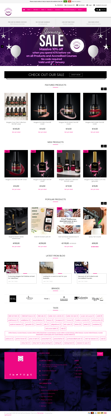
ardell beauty (13, 321)
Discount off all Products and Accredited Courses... (88, 277)
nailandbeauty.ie (47, 381)
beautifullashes (38, 321)
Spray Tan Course (95, 237)
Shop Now (75, 75)
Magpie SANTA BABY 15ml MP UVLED (94, 123)
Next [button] (109, 46)
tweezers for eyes (83, 344)
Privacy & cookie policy (48, 395)
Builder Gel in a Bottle (56, 317)
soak (103, 340)
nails (63, 330)
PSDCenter (40, 414)
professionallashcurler (74, 340)
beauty (50, 321)
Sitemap (43, 407)
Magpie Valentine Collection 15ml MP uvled (68, 180)
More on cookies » (76, 1)
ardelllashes (25, 321)
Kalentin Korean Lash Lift (42, 237)
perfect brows (21, 340)
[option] (55, 46)
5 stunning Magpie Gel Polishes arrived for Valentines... (21, 277)
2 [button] (53, 64)
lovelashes (97, 325)
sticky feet (25, 344)
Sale (28, 9)
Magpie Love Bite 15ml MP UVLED (16, 180)
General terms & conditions (49, 391)
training (58, 344)
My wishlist (79, 375)
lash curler (68, 325)
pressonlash (46, 340)
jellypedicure (56, 325)
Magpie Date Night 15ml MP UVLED (42, 180)
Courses (57, 9)
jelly (46, 325)
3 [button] (56, 64)
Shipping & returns (46, 401)
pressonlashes (59, 340)
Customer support (46, 404)
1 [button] (51, 64)
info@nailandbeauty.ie (49, 372)
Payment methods (46, 398)
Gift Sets (35, 9)
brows (70, 321)
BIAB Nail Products (28, 317)
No (69, 1)
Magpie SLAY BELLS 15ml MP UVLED (42, 123)
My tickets (79, 372)
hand (39, 325)
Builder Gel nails (72, 317)
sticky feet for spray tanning (42, 344)
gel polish (30, 325)
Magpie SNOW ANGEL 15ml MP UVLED (68, 123)
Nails (42, 9)
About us (43, 388)
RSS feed (78, 378)
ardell (99, 317)
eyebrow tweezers (16, 325)
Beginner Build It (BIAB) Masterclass (16, 237)
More (79, 9)
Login (77, 365)
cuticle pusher (97, 321)
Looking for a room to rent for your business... (55, 277)
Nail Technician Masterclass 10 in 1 (68, 237)
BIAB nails (42, 317)
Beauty (50, 9)
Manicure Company (69, 9)
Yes (65, 1)
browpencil (60, 321)
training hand (69, 344)
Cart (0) (102, 9)
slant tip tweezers (91, 340)
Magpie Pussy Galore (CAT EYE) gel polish (94, 180)
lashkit (87, 325)
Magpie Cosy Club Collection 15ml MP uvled (16, 123)
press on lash (34, 340)
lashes (78, 325)
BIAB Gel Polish (14, 317)
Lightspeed (7, 416)
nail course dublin (52, 330)
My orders (79, 369)
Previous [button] (2, 46)
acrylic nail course (87, 317)
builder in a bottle (82, 321)
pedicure (9, 340)
